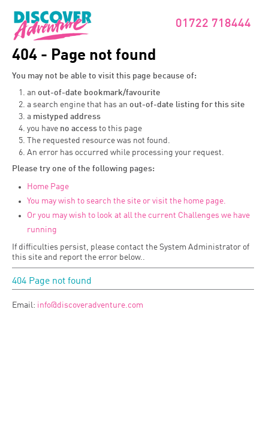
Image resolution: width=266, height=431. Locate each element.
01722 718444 (213, 24)
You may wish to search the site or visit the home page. (126, 201)
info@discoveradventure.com (90, 305)
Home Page (48, 187)
